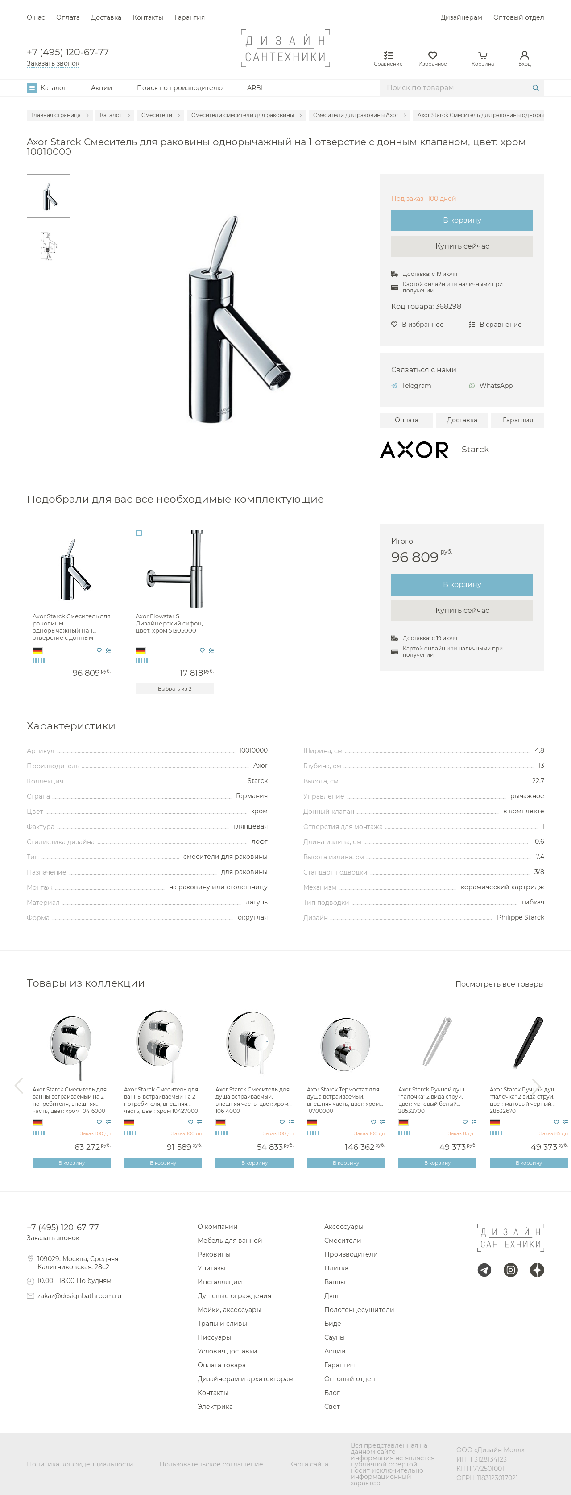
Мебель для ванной (230, 1241)
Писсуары (214, 1337)
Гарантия (189, 17)
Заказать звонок (53, 63)
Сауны (334, 1337)
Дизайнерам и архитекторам (246, 1379)
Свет (332, 1407)
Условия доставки (227, 1351)
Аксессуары (344, 1227)
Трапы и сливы (222, 1324)
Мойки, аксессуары (229, 1310)
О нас (36, 17)
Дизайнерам (461, 17)
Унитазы (211, 1268)
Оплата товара (222, 1365)
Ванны (334, 1282)
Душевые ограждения (234, 1296)
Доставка (106, 17)
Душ (331, 1296)
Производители (351, 1254)
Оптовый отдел (518, 17)
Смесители (342, 1241)
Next (536, 1086)
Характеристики (71, 725)
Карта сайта (308, 1464)
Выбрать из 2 (174, 689)
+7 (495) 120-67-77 (68, 52)
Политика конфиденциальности (80, 1464)
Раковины (214, 1254)
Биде (332, 1324)
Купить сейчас (462, 246)
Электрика (215, 1407)
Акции (101, 88)
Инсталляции (220, 1282)
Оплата (68, 17)
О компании (218, 1227)
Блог (332, 1393)
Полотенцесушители (359, 1310)
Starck (475, 449)
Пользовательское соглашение (211, 1464)
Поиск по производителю (180, 88)
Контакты (147, 17)
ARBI (255, 88)
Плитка (336, 1268)
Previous (19, 1086)
